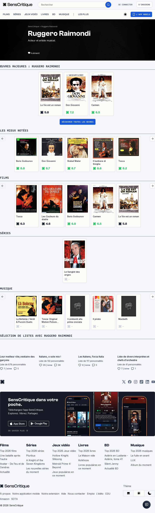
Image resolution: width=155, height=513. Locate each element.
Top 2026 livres (87, 450)
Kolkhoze (83, 460)
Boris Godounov (24, 161)
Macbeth (123, 319)
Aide (63, 493)
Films (4, 445)
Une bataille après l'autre (10, 457)
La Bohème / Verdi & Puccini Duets (25, 320)
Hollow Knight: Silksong (60, 457)
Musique (137, 445)
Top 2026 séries (35, 450)
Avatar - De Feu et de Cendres (12, 465)
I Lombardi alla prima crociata (74, 320)
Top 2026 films (8, 450)
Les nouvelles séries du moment (37, 470)
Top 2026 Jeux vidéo (64, 450)
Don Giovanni (73, 105)
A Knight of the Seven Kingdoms (35, 462)
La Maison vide (86, 455)
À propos (5, 493)
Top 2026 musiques (142, 450)
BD (106, 445)
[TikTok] (141, 383)
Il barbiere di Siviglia (99, 162)
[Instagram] (135, 383)
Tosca (121, 161)
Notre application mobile (26, 493)
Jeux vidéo (61, 445)
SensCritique (33, 26)
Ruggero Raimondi (49, 26)
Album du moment (141, 464)
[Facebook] (129, 383)
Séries (31, 445)
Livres (83, 445)
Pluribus (30, 455)
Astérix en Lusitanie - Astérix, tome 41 (116, 457)
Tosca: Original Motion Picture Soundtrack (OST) (51, 320)
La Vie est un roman (50, 105)
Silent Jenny (111, 463)
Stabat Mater (74, 161)
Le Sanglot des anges (72, 273)
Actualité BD (111, 468)
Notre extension (50, 493)
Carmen (95, 105)
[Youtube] (153, 383)
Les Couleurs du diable (50, 218)
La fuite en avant (140, 455)
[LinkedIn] (147, 383)
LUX (133, 460)
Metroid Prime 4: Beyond (61, 465)
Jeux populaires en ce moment (63, 473)
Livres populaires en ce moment (89, 466)
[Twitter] (124, 383)
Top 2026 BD (111, 450)
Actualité (5, 471)
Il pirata (97, 319)
